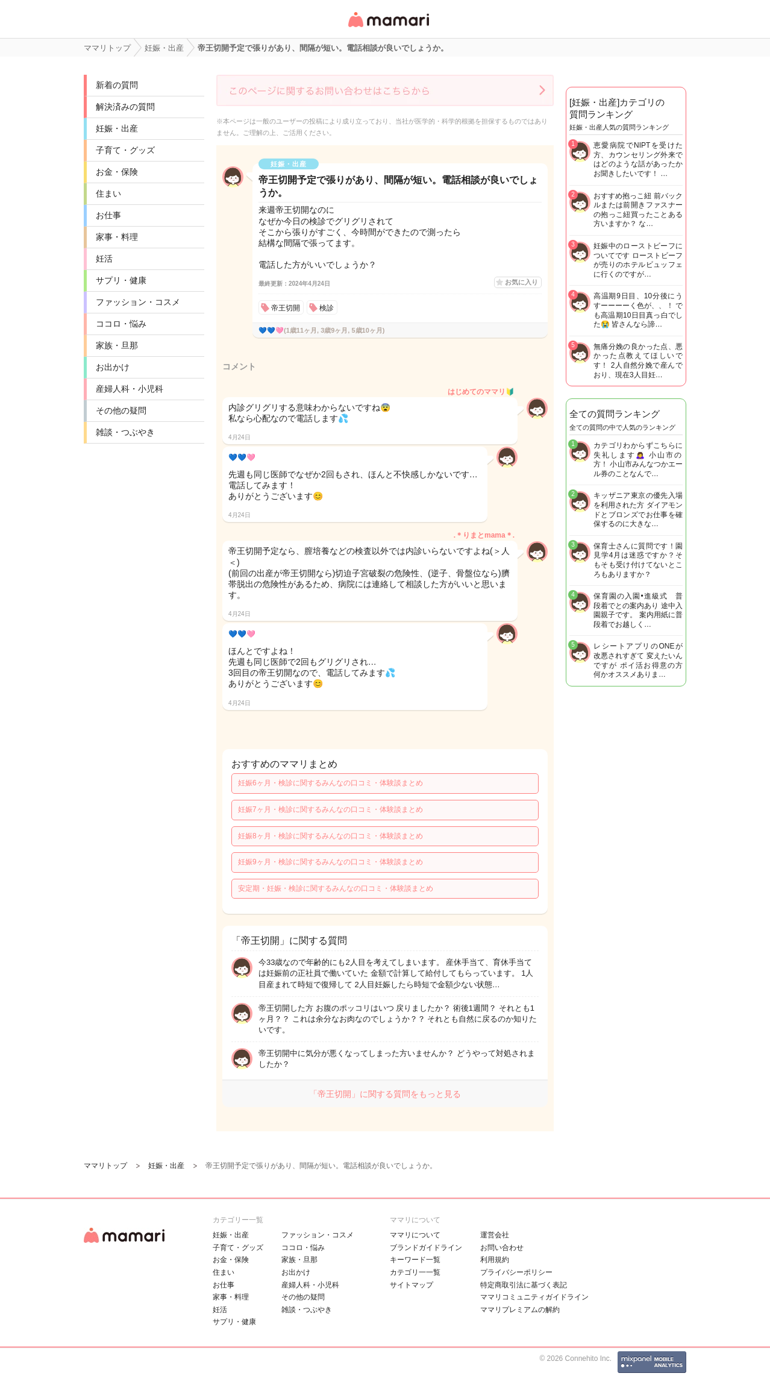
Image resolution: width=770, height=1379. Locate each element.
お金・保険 (117, 172)
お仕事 (108, 215)
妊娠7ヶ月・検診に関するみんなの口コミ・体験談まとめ (330, 809)
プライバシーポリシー (516, 1272)
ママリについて (415, 1235)
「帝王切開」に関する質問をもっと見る (385, 1094)
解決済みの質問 (125, 107)
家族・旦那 (117, 345)
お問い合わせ (502, 1247)
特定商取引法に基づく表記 (523, 1285)
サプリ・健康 (121, 280)
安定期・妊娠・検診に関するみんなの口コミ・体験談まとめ (335, 888)
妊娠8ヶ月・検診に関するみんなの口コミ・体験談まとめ (330, 836)
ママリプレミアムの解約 (520, 1309)
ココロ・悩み (121, 323)
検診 (326, 308)
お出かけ (113, 367)
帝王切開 (285, 308)
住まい (108, 193)
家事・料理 (117, 237)
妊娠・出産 (117, 128)
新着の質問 (117, 85)
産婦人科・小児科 (129, 389)
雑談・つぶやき (125, 432)
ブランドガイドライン (426, 1247)
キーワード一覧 (415, 1259)
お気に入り (521, 282)
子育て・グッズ (125, 150)
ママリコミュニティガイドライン (534, 1297)
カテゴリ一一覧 (415, 1272)
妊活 (104, 258)
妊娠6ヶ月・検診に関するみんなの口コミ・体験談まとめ (330, 783)
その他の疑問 (121, 410)
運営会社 (494, 1235)
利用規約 (494, 1259)
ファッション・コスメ (138, 302)
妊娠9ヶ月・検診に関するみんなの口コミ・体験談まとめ (330, 862)
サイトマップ (411, 1285)
